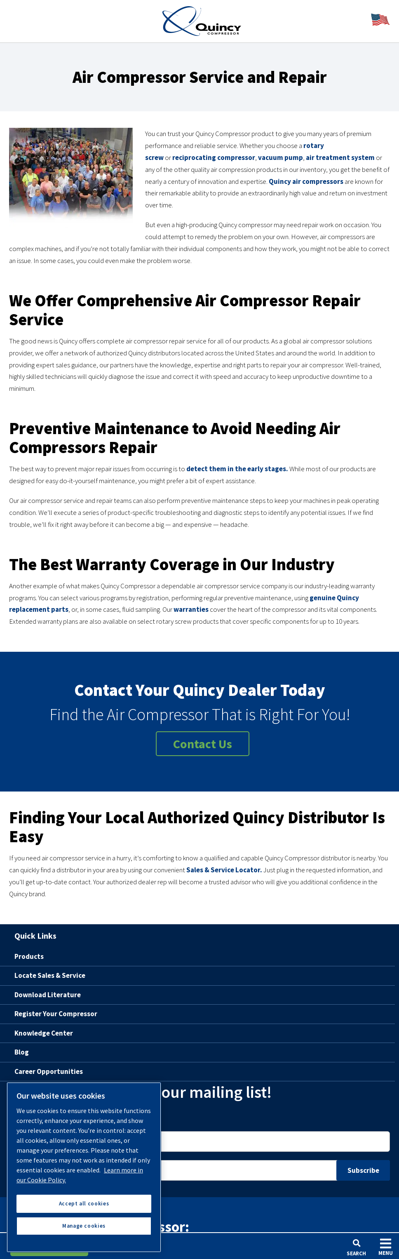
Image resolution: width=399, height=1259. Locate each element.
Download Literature (47, 994)
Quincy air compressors (306, 181)
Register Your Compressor (55, 1013)
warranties (191, 609)
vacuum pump (280, 157)
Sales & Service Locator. (224, 869)
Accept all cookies (84, 1203)
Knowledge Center (43, 1033)
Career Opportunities (48, 1071)
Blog (21, 1052)
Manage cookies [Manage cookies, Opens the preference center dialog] (84, 1225)
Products (29, 956)
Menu (385, 1247)
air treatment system (340, 157)
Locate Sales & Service (49, 975)
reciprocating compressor (213, 157)
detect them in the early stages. (237, 468)
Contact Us (202, 744)
